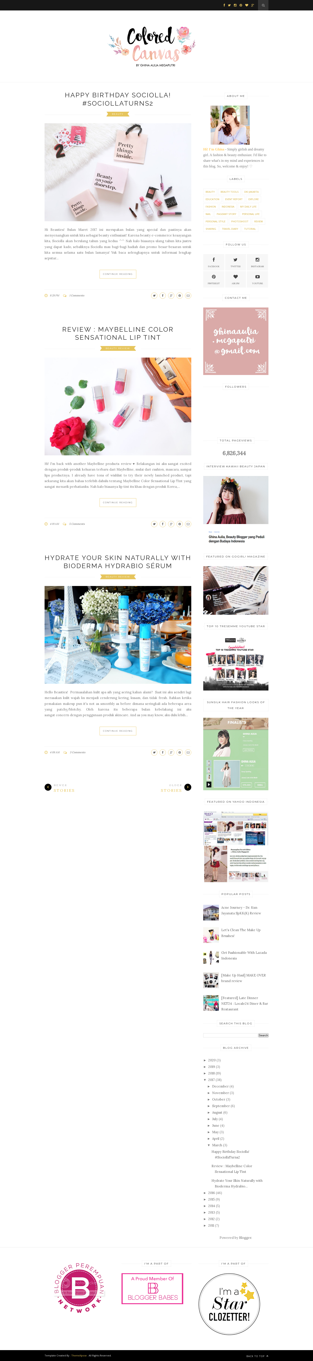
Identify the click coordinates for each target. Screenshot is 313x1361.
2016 (211, 1193)
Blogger (245, 1238)
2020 (212, 1060)
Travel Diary (230, 228)
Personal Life (251, 214)
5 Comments (77, 523)
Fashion (211, 206)
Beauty (117, 114)
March (217, 1145)
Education (212, 199)
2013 (211, 1212)
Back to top (257, 1356)
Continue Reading (118, 274)
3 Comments (77, 752)
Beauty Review (118, 348)
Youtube (257, 279)
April (215, 1138)
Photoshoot (239, 221)
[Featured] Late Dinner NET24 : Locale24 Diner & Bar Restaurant (244, 1003)
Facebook (214, 262)
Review (258, 221)
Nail (208, 214)
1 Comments (76, 295)
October (218, 1099)
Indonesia (228, 206)
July (215, 1119)
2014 (211, 1206)
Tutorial (250, 228)
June (215, 1125)
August (217, 1112)
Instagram (257, 262)
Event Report (234, 199)
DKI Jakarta (251, 191)
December (220, 1086)
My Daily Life (248, 206)
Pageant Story (226, 214)
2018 (211, 1073)
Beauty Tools (229, 191)
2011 (211, 1225)
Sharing (211, 228)
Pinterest (214, 279)
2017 (211, 1080)
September (221, 1106)
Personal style (215, 221)
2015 (211, 1199)
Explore (253, 199)
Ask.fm (235, 279)
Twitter (236, 262)
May (215, 1132)
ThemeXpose (79, 1355)
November (220, 1093)
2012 (211, 1219)
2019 (211, 1067)
